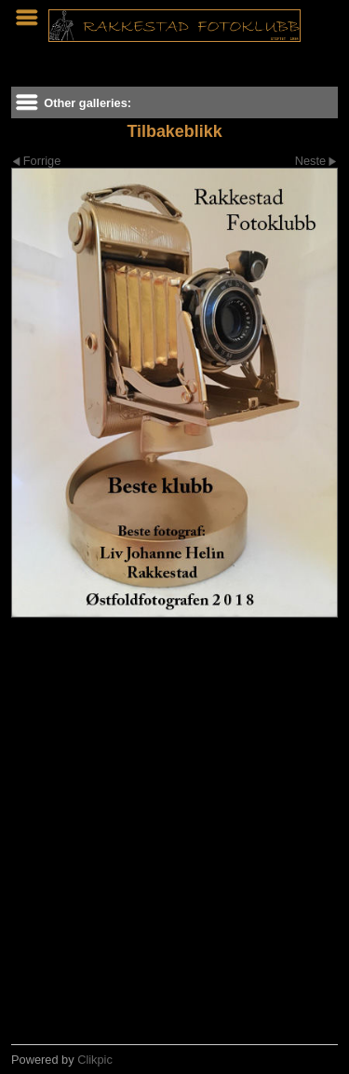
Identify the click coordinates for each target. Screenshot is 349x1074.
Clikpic (95, 1060)
